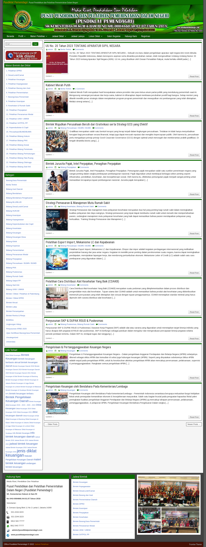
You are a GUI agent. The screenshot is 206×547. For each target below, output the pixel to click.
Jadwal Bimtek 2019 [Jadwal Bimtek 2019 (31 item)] (21, 440)
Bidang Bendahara (14, 193)
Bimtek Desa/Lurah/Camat (84, 491)
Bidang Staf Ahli (12, 285)
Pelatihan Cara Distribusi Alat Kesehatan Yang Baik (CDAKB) (82, 281)
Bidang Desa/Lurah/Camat (17, 207)
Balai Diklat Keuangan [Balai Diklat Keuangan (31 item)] (13, 355)
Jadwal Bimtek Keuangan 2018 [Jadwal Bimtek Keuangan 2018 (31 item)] (16, 447)
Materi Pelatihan (37, 36)
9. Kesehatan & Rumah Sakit (18, 106)
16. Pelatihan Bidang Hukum (18, 136)
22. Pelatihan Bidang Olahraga (18, 162)
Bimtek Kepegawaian (81, 486)
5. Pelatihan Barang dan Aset (18, 88)
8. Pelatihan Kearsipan (15, 101)
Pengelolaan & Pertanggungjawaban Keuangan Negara (78, 347)
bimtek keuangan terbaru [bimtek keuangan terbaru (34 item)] (21, 393)
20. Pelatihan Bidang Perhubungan (20, 154)
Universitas (10, 342)
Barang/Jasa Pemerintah (16, 180)
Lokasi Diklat (94, 36)
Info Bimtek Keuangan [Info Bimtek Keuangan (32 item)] (21, 433)
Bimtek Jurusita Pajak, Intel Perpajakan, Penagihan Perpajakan (83, 163)
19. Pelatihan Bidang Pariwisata (19, 149)
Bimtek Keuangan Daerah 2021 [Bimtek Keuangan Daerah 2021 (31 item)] (20, 373)
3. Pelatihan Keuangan (15, 79)
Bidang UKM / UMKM (15, 289)
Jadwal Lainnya (77, 36)
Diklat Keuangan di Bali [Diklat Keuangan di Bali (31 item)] (31, 416)
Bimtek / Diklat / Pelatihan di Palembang (22, 294)
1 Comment (79, 89)
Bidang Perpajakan (68, 167)
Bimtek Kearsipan (80, 508)
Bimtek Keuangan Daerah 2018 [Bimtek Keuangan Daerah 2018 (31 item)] (23, 366)
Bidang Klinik (11, 241)
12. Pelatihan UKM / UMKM (17, 119)
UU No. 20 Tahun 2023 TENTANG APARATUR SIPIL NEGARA (83, 46)
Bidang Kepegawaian (15, 220)
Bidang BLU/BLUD (14, 202)
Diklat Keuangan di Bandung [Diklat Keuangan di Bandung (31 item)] (15, 419)
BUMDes (10, 320)
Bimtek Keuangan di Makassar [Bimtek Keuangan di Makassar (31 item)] (30, 387)
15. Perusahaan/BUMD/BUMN (18, 132)
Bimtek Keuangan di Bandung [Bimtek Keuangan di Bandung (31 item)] (28, 376)
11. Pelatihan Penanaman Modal (19, 114)
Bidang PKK (11, 268)
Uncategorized (12, 337)
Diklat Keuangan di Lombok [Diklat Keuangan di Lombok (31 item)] (20, 426)
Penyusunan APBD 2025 (16, 329)
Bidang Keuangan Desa (16, 237)
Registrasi (145, 36)
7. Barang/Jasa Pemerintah (17, 97)
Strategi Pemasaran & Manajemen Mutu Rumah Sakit (78, 203)
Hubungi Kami (131, 36)
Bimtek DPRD (78, 504)
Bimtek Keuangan (80, 482)
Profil (20, 36)
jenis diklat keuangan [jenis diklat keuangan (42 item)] (21, 452)
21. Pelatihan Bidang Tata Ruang (19, 158)
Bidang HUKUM (12, 211)
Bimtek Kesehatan (80, 517)
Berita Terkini (65, 49)
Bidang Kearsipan (13, 215)
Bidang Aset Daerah (14, 189)
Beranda (10, 36)
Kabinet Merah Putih (58, 85)
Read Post (194, 76)
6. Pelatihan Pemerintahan (17, 93)
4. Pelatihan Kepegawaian (17, 84)
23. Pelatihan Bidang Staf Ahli (18, 167)
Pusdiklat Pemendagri (15, 2)
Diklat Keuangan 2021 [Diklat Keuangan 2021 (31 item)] (24, 412)
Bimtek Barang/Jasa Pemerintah (86, 521)
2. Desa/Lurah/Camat (15, 75)
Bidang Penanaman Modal (17, 254)
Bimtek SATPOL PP (81, 534)
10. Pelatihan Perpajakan (16, 110)
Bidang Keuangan (67, 351)
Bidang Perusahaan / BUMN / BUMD (75, 128)
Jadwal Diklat (58, 36)
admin (50, 49)
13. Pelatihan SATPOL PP (17, 123)
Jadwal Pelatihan (41, 544)
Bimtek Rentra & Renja (15, 315)
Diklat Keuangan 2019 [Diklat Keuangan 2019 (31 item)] (23, 408)
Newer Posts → (194, 424)
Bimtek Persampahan (15, 311)
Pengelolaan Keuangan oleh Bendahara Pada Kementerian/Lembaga (87, 386)
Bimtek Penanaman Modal (84, 526)
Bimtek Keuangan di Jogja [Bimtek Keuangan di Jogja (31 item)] (20, 383)
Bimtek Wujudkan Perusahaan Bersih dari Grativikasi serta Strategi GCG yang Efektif (97, 124)
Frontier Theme (195, 544)
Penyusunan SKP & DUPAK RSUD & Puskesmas (74, 320)
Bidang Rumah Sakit (85, 206)
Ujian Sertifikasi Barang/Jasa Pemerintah (23, 333)
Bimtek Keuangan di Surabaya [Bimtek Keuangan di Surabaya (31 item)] (16, 390)
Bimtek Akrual (11, 302)
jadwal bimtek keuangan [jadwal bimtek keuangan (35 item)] (23, 443)
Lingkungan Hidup (13, 324)
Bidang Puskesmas (68, 324)
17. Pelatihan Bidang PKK (17, 140)
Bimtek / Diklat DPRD (15, 298)
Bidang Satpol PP (13, 281)
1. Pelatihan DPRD (14, 71)
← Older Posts (51, 424)
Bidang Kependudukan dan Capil (19, 224)
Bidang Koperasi (13, 246)
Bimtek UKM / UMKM (82, 530)
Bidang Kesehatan (68, 206)
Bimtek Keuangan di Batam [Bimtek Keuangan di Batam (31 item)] (15, 380)
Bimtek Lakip (11, 307)
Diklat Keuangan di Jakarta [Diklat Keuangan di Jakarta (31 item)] (19, 422)
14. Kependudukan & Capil (17, 127)
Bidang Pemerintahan (15, 250)
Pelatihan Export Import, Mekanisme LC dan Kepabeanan (80, 242)
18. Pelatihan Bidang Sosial (17, 145)
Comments (79, 49)
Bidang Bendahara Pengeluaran (19, 198)
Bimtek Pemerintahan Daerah (85, 500)
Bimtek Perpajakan (81, 513)
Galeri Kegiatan (113, 36)
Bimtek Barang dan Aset (83, 495)
